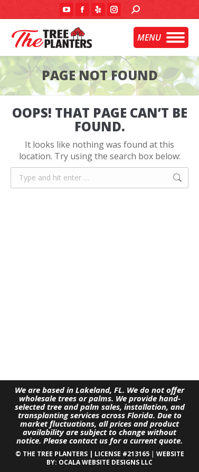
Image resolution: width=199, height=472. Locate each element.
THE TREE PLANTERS (55, 453)
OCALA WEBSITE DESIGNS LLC (106, 462)
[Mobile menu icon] (161, 37)
